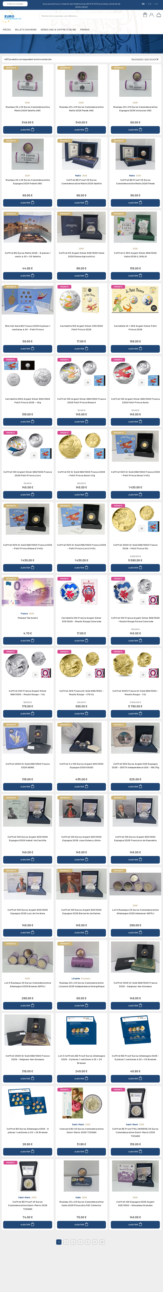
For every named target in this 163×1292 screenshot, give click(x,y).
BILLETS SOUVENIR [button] (25, 29)
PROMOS (85, 29)
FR (143, 3)
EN (150, 3)
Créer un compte (15, 3)
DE (156, 3)
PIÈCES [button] (7, 29)
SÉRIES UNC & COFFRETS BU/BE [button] (58, 29)
